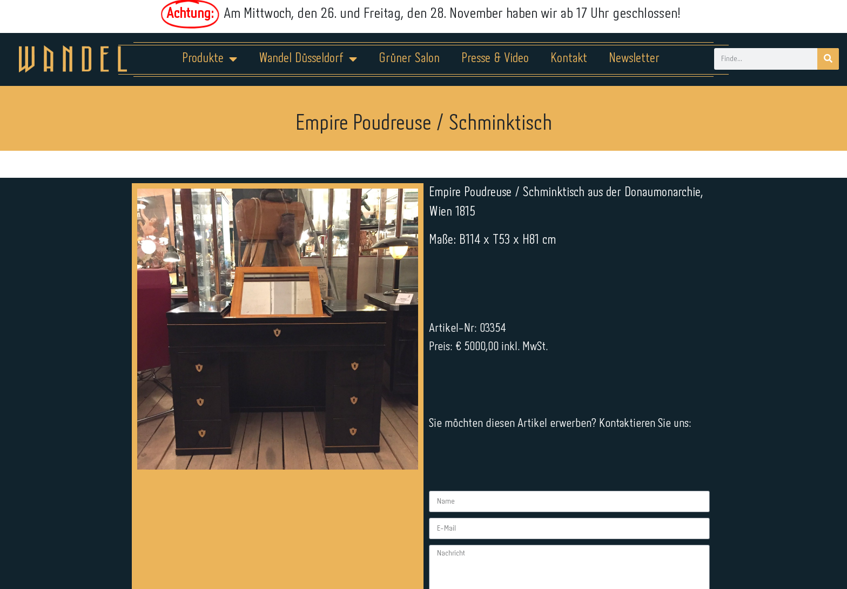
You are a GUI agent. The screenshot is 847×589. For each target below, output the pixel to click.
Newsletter (634, 58)
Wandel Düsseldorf (308, 59)
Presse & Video (495, 58)
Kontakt (568, 58)
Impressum (358, 555)
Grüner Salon (409, 58)
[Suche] (828, 59)
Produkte (209, 59)
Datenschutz (430, 555)
